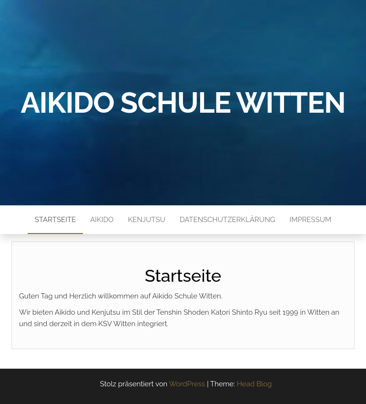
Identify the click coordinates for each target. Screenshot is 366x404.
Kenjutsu (146, 219)
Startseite (55, 219)
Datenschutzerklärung (227, 219)
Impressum (311, 219)
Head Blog (254, 384)
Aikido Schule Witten (183, 102)
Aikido (101, 219)
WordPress (187, 384)
